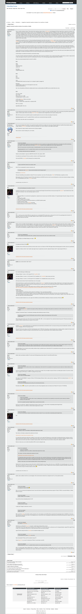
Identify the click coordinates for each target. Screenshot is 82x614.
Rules (19, 8)
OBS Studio (47, 31)
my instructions (22, 172)
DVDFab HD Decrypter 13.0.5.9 (32, 594)
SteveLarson (9, 31)
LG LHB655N (57, 591)
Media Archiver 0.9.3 (44, 597)
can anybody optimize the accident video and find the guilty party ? (18, 568)
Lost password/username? (60, 10)
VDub (37, 112)
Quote (72, 108)
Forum (21, 2)
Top (74, 556)
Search (21, 8)
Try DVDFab (15, 584)
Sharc (8, 234)
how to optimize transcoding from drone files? (14, 564)
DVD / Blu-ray (35, 2)
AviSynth (51, 40)
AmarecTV (33, 112)
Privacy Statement (70, 579)
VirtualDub (36, 274)
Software (27, 2)
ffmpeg (22, 99)
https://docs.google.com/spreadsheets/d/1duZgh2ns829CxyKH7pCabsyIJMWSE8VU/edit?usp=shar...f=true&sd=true (34, 287)
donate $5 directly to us (47, 12)
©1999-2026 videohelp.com (41, 612)
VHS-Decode (24, 126)
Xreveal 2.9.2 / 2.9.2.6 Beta (45, 589)
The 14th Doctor (9, 125)
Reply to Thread (10, 24)
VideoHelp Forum (12, 6)
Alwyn (8, 111)
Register (71, 8)
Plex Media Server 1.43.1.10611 (46, 591)
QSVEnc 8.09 (29, 595)
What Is (50, 2)
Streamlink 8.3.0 (29, 601)
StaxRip (17, 41)
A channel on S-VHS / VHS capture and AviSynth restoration (24, 256)
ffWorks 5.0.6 (43, 595)
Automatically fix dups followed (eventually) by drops (24, 435)
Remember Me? (53, 10)
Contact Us (62, 579)
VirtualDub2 (44, 276)
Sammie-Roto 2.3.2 (30, 598)
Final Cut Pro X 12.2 (44, 601)
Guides (43, 2)
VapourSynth (53, 41)
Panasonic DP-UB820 (58, 601)
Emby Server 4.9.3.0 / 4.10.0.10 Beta (32, 591)
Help (68, 8)
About (57, 2)
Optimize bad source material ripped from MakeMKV (15, 570)
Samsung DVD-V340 (58, 592)
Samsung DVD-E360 (58, 594)
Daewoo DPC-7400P (58, 589)
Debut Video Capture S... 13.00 (46, 594)
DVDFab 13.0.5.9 (29, 592)
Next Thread (44, 574)
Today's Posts (15, 8)
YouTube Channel (18, 137)
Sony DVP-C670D (58, 595)
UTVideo (30, 178)
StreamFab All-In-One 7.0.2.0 (45, 598)
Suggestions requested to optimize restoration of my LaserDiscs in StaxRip (35, 22)
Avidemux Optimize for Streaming (12, 566)
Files (24, 8)
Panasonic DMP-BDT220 (59, 597)
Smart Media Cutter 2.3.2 (31, 597)
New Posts (10, 8)
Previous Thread (38, 574)
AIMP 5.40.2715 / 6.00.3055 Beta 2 (32, 589)
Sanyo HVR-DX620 (58, 598)
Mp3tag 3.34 (43, 592)
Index (8, 8)
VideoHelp (65, 579)
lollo (8, 187)
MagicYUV (20, 540)
